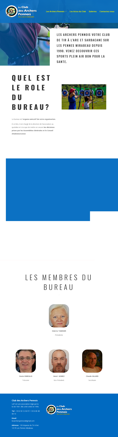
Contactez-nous (107, 12)
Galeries (93, 12)
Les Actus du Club (78, 12)
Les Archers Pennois (55, 12)
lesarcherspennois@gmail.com (23, 421)
